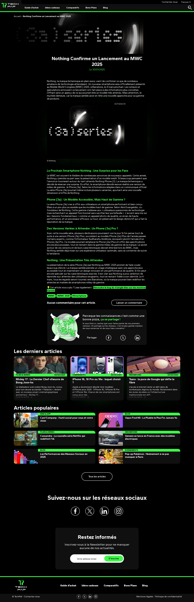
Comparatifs (72, 7)
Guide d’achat (32, 7)
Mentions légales (144, 599)
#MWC (51, 296)
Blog (105, 7)
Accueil (17, 16)
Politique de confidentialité (168, 599)
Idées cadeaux (52, 7)
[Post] (40, 378)
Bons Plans (91, 7)
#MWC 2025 (63, 296)
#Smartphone (79, 296)
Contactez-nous (170, 2)
